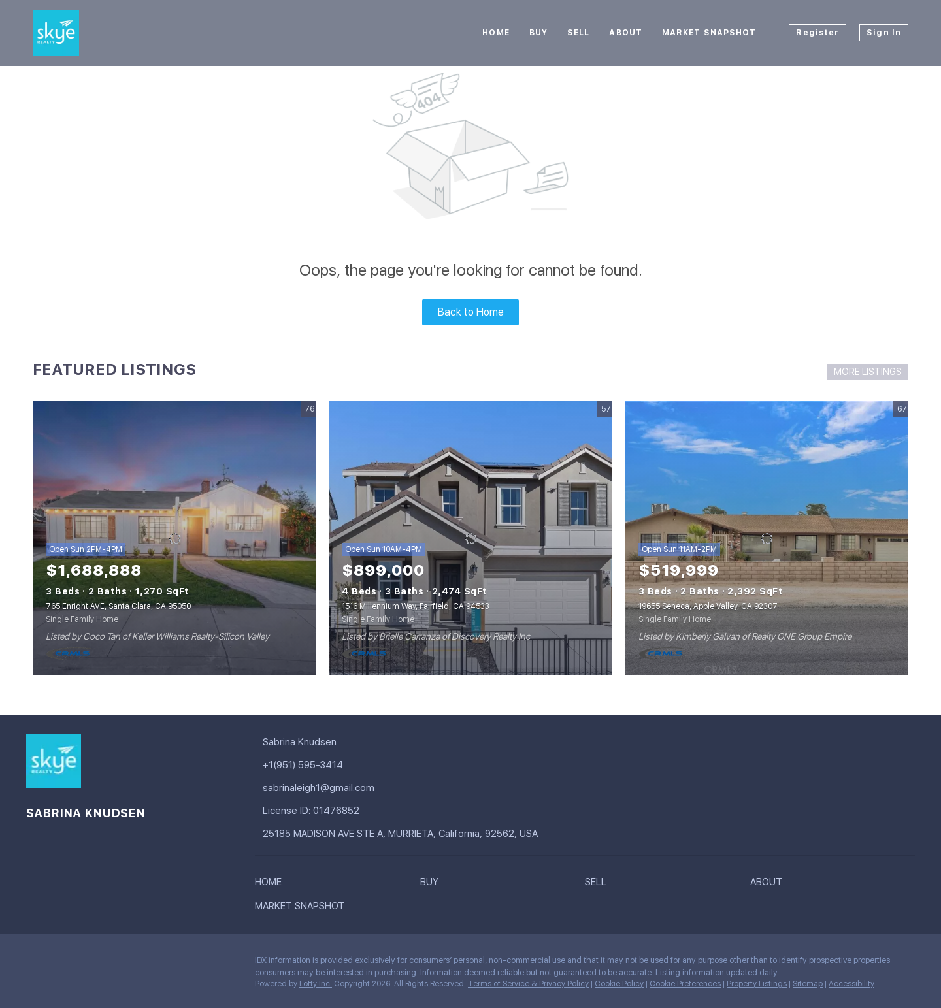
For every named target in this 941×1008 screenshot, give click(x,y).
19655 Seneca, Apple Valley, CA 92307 (708, 606)
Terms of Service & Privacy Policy (528, 983)
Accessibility (851, 983)
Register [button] (817, 32)
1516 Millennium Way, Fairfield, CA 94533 (415, 606)
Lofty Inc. (315, 983)
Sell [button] (578, 32)
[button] (271, 884)
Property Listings (757, 983)
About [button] (625, 32)
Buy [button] (538, 32)
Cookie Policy (619, 983)
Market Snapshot (709, 32)
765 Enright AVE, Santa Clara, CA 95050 (118, 606)
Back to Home (471, 312)
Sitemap (808, 983)
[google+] (62, 963)
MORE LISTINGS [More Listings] (868, 371)
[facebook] (36, 963)
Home (495, 32)
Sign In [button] (884, 32)
